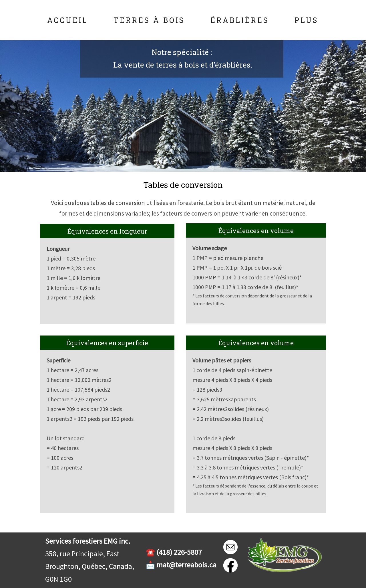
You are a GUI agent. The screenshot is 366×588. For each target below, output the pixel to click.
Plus (307, 20)
